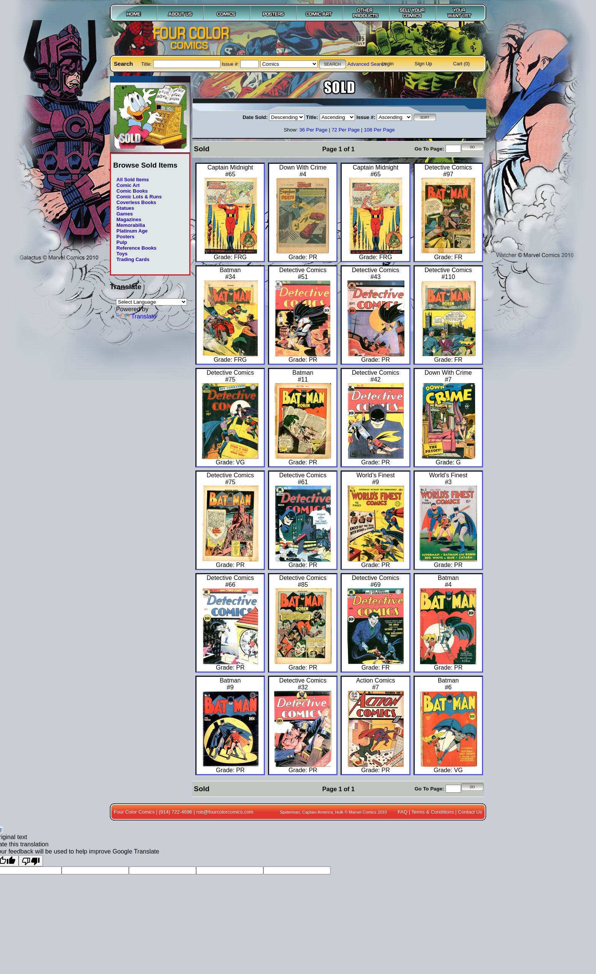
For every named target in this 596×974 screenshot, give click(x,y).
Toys (121, 254)
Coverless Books (136, 202)
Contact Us (470, 812)
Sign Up (423, 64)
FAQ (402, 812)
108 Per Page (379, 130)
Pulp (121, 242)
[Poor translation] (31, 860)
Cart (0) (461, 64)
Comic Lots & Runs (139, 197)
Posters (125, 236)
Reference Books (136, 248)
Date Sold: (255, 117)
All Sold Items (132, 179)
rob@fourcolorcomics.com (224, 812)
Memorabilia (130, 225)
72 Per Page (345, 130)
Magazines (128, 219)
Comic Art (127, 185)
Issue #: (231, 64)
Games (124, 214)
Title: (147, 64)
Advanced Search (366, 64)
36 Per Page (313, 130)
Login (388, 64)
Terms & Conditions (432, 812)
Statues (125, 208)
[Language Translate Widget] (151, 302)
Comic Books (131, 191)
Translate (136, 316)
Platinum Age (131, 231)
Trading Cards (132, 259)
